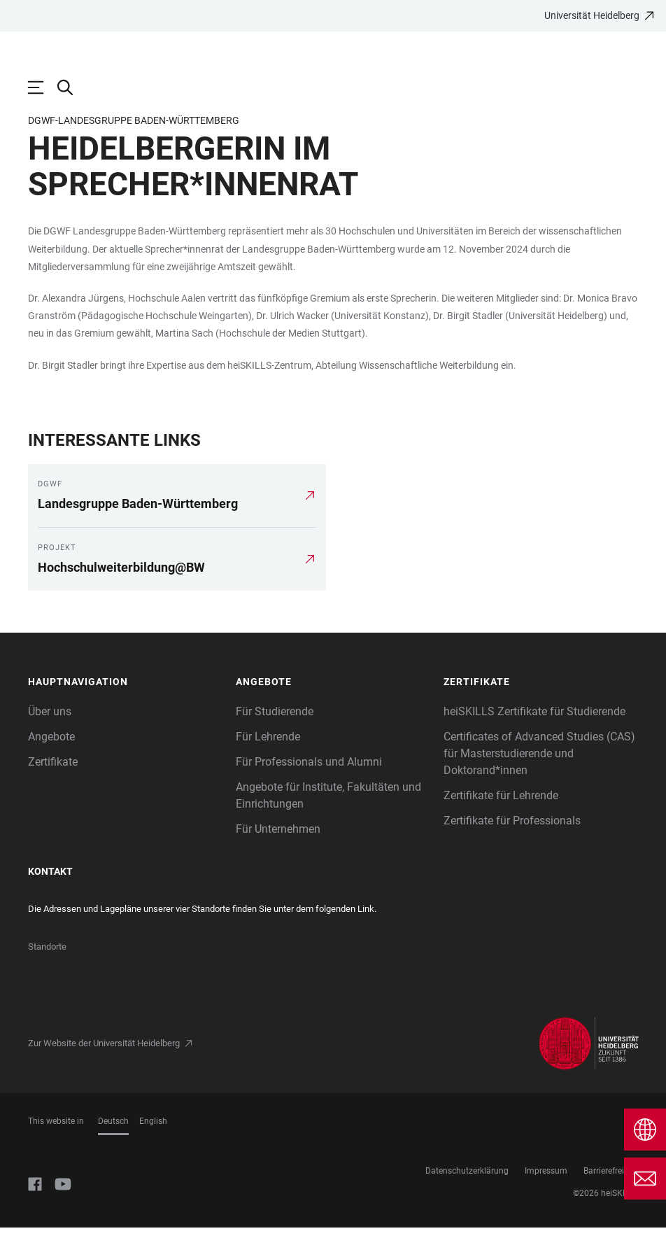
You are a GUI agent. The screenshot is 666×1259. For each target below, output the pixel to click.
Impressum (546, 1202)
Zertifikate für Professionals (512, 852)
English (153, 1153)
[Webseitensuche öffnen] (72, 87)
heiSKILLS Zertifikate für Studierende (534, 743)
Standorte (47, 978)
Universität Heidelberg (591, 15)
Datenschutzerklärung (467, 1202)
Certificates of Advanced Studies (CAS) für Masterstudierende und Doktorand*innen (539, 784)
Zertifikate (53, 793)
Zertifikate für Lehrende (501, 827)
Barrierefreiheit (610, 1202)
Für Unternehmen (278, 860)
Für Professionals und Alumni (309, 793)
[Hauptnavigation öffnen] (42, 87)
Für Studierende (274, 743)
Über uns (49, 743)
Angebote (51, 768)
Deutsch (113, 1153)
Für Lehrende (268, 768)
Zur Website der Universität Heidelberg (104, 1074)
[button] (125, 713)
